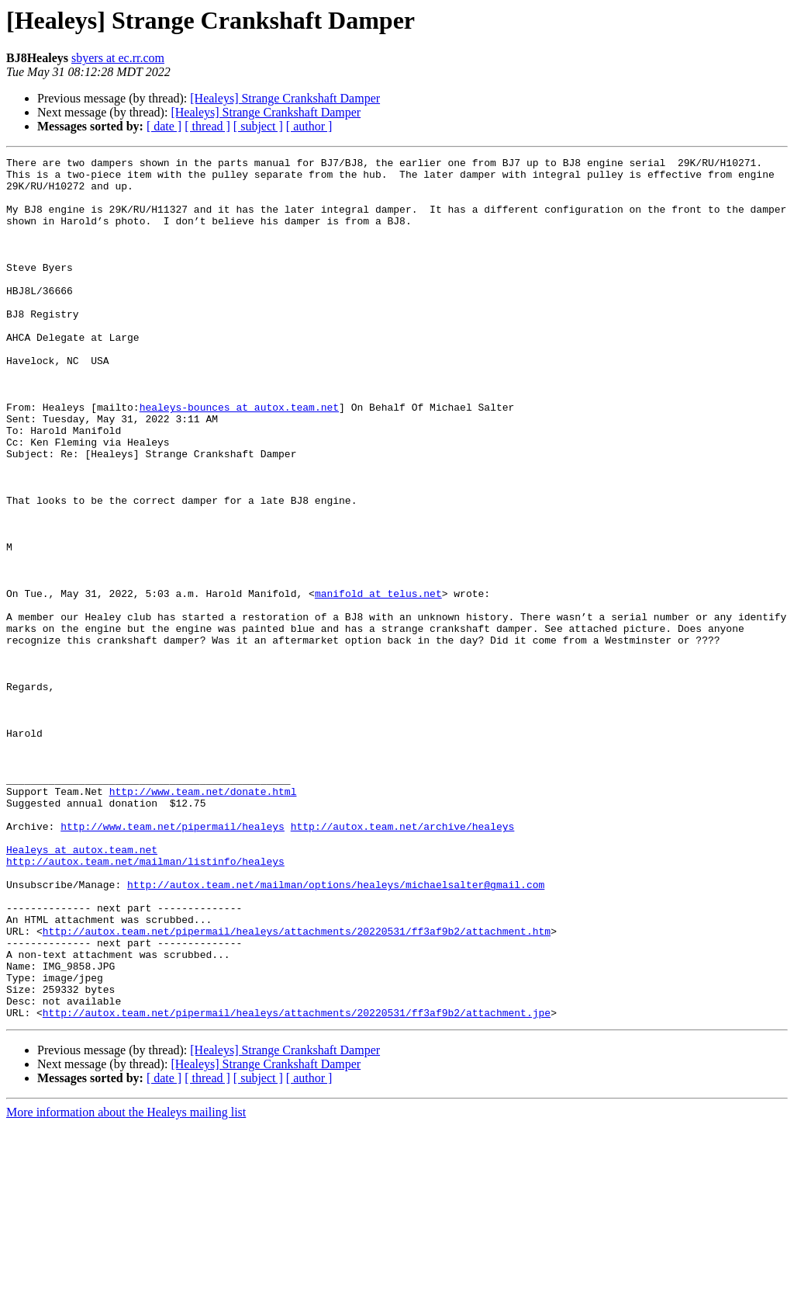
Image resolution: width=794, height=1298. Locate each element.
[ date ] (164, 126)
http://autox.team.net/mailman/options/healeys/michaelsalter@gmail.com (335, 1031)
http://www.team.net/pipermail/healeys (172, 961)
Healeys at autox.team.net (81, 989)
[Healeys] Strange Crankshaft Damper (285, 98)
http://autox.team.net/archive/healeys (403, 961)
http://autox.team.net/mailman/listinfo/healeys (145, 1003)
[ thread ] (207, 126)
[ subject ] (258, 126)
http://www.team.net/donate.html (203, 919)
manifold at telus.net (378, 682)
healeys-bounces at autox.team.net (239, 458)
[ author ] (309, 126)
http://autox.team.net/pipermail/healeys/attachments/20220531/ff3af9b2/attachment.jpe (297, 1185)
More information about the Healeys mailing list (126, 1284)
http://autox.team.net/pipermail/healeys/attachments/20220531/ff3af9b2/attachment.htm (297, 1087)
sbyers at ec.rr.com (117, 57)
